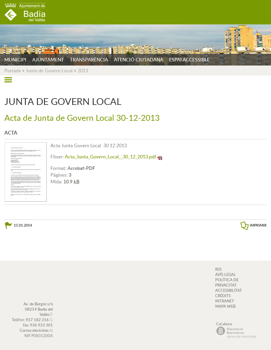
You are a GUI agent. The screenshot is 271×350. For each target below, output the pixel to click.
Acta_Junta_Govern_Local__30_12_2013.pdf (110, 156)
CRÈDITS (223, 295)
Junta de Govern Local (49, 70)
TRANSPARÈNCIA (89, 59)
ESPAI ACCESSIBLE (189, 59)
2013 (83, 70)
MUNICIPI (15, 59)
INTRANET (224, 301)
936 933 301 (41, 325)
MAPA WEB (225, 306)
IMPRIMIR (258, 225)
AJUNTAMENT (48, 59)
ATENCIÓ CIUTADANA (138, 59)
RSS (218, 269)
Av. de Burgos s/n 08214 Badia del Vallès (38, 309)
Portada (12, 70)
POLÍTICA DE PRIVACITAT (226, 282)
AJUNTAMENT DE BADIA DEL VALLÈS (25, 12)
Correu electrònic (34, 330)
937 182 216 (37, 319)
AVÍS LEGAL (225, 274)
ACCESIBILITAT (228, 290)
